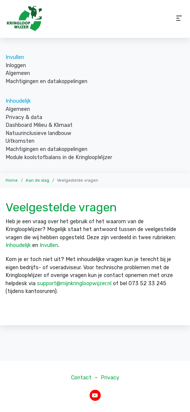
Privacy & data (24, 117)
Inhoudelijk (18, 101)
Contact (81, 378)
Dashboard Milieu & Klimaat (39, 125)
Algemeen (18, 73)
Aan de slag (37, 180)
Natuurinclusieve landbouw (38, 133)
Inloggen (16, 65)
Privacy (110, 378)
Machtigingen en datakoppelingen (46, 81)
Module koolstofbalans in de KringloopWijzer (59, 157)
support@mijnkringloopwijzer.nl (74, 283)
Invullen (15, 57)
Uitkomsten (20, 141)
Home (12, 180)
